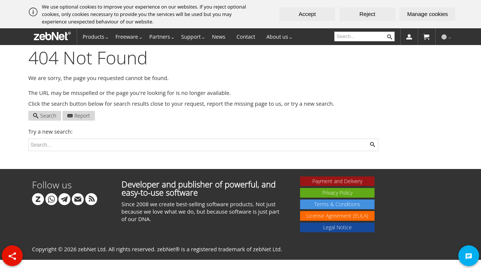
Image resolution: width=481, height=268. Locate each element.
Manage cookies (427, 14)
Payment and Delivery (337, 181)
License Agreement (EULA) (337, 215)
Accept (307, 14)
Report (78, 115)
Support (191, 36)
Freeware (126, 36)
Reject (368, 14)
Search (44, 115)
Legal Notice (337, 227)
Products (93, 36)
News (218, 36)
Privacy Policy (337, 192)
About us (277, 36)
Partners (159, 36)
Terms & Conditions (337, 204)
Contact (245, 36)
